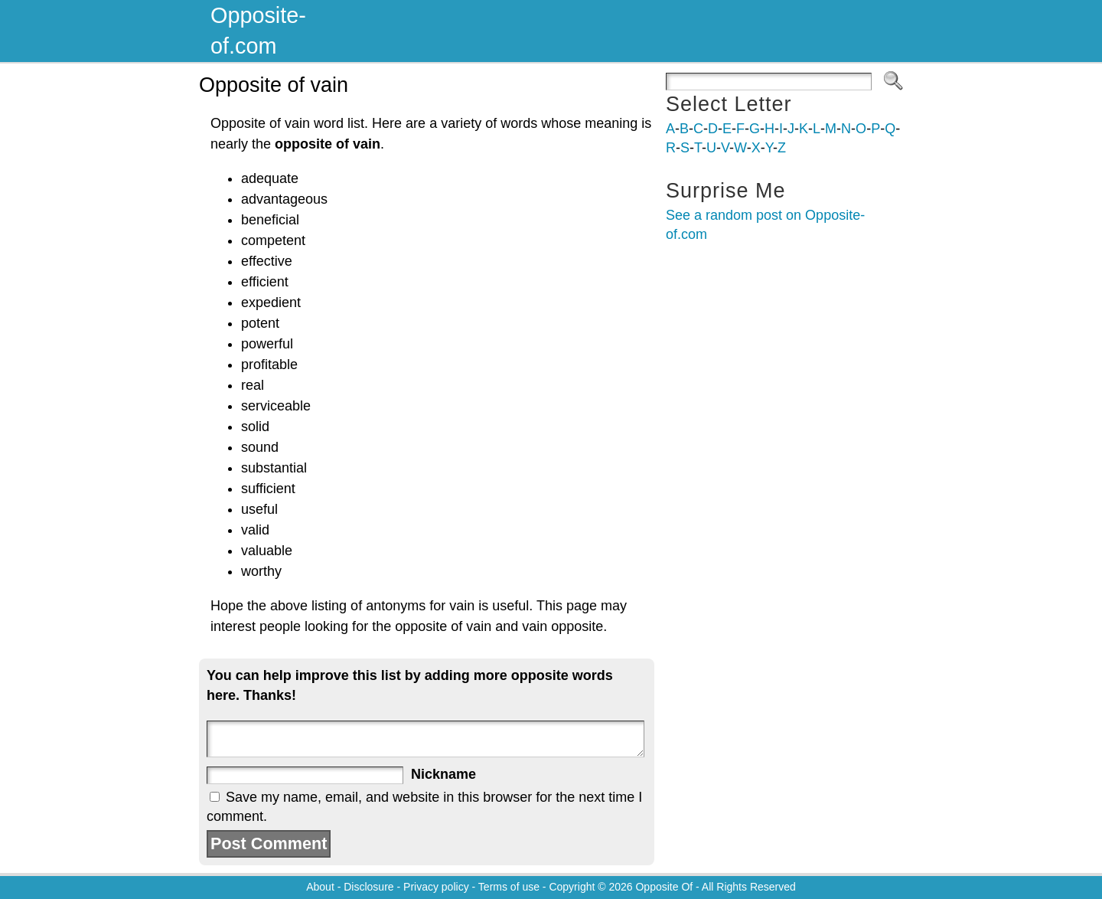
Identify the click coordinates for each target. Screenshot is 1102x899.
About (320, 887)
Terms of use (509, 887)
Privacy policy (436, 887)
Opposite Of (664, 887)
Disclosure (368, 887)
